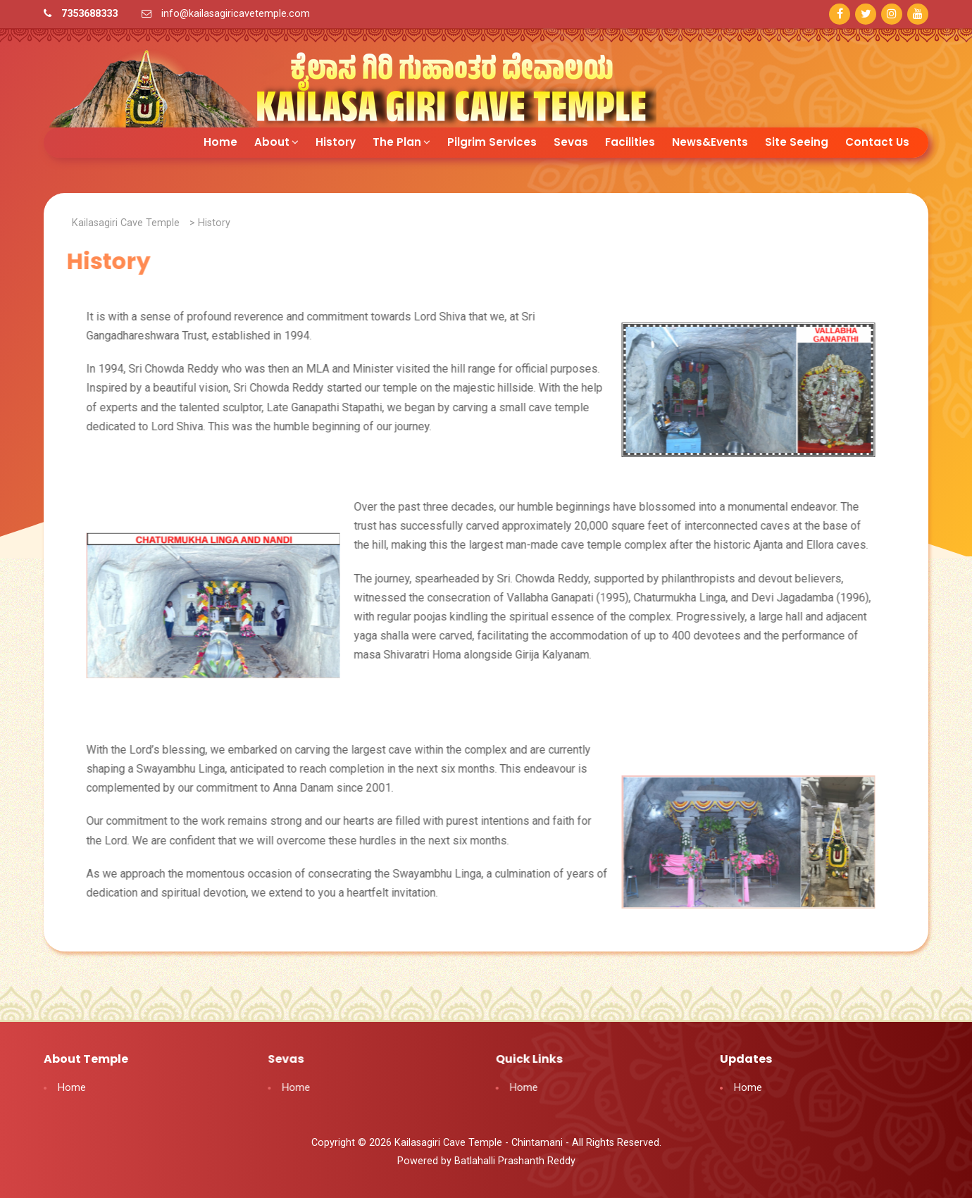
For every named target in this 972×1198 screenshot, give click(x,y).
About (276, 139)
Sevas (571, 139)
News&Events (710, 139)
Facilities (630, 139)
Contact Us (877, 139)
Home (220, 139)
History (336, 139)
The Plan (401, 139)
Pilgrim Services (492, 139)
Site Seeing (796, 139)
